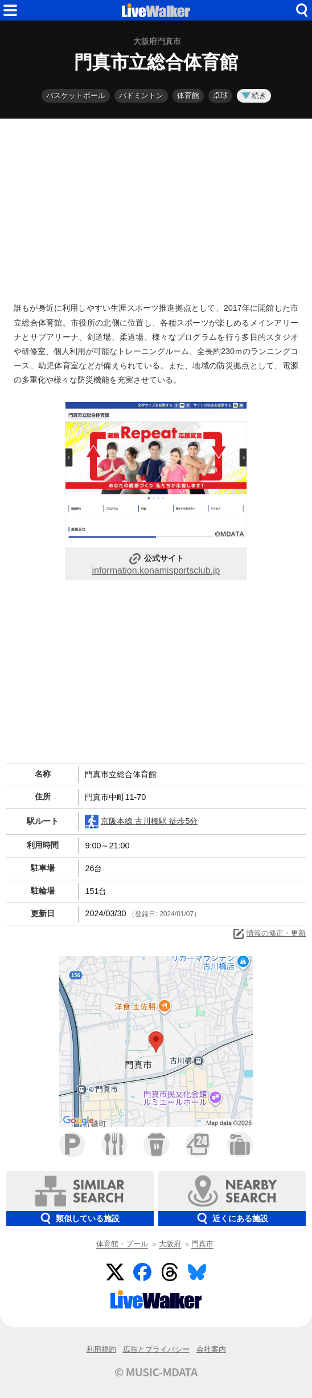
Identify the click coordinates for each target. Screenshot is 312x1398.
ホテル (240, 1144)
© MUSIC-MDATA (156, 1372)
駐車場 (72, 1144)
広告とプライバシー (156, 1349)
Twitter (115, 1272)
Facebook (142, 1272)
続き (253, 95)
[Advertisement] (156, 207)
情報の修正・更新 (269, 934)
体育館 (188, 95)
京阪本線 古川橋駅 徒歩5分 (141, 821)
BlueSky (197, 1272)
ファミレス (114, 1144)
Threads (170, 1272)
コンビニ (198, 1144)
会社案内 (211, 1349)
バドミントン (141, 95)
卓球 (220, 95)
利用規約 (101, 1349)
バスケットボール (75, 95)
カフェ (156, 1144)
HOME (156, 10)
